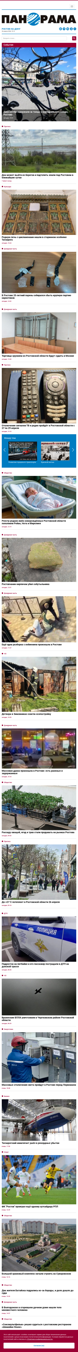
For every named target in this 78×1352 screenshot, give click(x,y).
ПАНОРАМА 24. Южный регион (16, 1297)
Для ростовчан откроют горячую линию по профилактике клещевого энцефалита (38, 1041)
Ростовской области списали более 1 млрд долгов (28, 973)
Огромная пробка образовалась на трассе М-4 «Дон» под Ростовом (37, 1107)
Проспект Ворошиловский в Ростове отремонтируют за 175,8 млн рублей (36, 1084)
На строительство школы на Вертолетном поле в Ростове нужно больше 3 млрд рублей (35, 1017)
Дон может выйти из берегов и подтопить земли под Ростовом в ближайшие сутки (38, 1125)
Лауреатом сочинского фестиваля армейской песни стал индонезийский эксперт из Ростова (38, 1319)
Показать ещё (8, 1158)
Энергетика (8, 620)
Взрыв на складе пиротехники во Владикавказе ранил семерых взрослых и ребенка (39, 1253)
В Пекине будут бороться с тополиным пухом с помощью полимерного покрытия (37, 1180)
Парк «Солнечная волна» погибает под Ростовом (28, 867)
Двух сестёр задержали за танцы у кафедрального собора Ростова (37, 1061)
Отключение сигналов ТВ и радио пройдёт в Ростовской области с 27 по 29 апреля (38, 1153)
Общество (8, 473)
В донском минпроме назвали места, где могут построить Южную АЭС (38, 886)
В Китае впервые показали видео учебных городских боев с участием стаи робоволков (39, 1206)
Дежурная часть (10, 249)
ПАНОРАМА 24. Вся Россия (14, 1231)
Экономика (8, 787)
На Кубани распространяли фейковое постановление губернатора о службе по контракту (35, 1328)
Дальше (55, 835)
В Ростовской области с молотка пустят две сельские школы (34, 908)
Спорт (6, 651)
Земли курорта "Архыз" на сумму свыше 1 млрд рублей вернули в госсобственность (34, 1301)
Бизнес (7, 637)
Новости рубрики (11, 852)
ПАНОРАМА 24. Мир (11, 1169)
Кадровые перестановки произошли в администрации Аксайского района (36, 928)
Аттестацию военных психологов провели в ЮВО (28, 845)
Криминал (8, 767)
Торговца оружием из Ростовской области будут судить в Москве (31, 1146)
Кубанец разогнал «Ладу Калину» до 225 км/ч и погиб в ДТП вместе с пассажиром (36, 1310)
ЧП (5, 521)
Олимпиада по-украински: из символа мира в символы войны (32, 1221)
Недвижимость (10, 753)
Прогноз (7, 126)
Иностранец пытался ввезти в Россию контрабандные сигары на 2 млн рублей (37, 1271)
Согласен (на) (39, 1346)
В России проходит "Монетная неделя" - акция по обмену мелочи (33, 1287)
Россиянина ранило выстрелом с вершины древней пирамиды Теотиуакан (38, 1172)
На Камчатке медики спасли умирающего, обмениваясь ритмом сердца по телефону (39, 1262)
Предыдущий (23, 835)
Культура (7, 187)
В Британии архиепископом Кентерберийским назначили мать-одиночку (37, 1214)
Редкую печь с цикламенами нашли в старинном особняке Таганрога (32, 1132)
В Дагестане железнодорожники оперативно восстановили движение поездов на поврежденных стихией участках (36, 1280)
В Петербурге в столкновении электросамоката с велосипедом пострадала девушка (33, 1244)
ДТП (6, 586)
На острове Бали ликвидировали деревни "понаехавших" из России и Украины (36, 1189)
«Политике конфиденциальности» (40, 1339)
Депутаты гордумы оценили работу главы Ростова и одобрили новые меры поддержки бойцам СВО (38, 952)
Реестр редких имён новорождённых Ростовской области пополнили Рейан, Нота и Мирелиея (38, 995)
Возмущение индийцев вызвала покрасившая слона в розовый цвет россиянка (35, 1197)
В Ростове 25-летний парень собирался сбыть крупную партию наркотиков (35, 1139)
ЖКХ (6, 736)
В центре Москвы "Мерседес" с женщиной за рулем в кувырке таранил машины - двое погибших (37, 1235)
